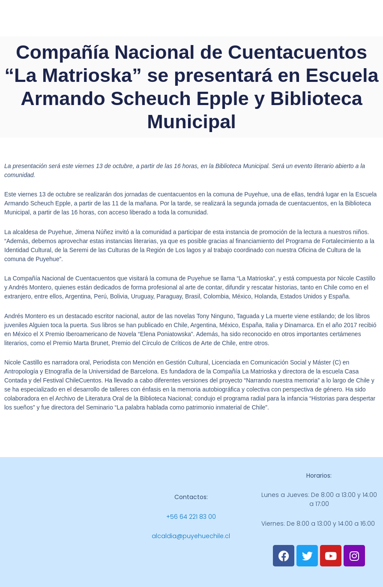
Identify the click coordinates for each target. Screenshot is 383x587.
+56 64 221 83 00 (191, 516)
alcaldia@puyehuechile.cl (191, 536)
